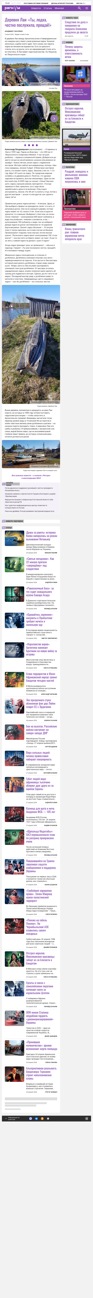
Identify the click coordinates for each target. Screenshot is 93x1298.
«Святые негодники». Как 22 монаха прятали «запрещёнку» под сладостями (40, 563)
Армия (66, 148)
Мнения (59, 8)
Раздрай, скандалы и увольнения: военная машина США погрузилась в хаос (76, 176)
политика (70, 167)
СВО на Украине (83, 3)
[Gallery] (31, 118)
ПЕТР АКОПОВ (70, 61)
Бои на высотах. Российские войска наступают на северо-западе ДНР (41, 789)
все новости (69, 36)
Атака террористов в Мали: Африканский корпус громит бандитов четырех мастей (41, 707)
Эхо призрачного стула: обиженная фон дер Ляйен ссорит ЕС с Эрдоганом (40, 763)
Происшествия (70, 208)
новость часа (72, 17)
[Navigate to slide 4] (37, 145)
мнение (69, 42)
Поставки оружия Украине (36, 3)
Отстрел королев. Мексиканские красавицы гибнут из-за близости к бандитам (40, 1107)
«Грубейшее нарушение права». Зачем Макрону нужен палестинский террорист (39, 1014)
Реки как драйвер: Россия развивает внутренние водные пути (29, 511)
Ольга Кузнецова (50, 698)
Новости (36, 8)
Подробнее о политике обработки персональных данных (50, 1280)
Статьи (48, 8)
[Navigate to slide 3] (33, 145)
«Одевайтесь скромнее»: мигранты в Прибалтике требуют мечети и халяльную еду (39, 649)
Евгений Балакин (50, 832)
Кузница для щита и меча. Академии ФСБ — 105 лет (40, 899)
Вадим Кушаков (50, 915)
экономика (71, 224)
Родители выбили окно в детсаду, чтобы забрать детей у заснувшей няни (75, 214)
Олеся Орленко (51, 1033)
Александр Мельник (49, 724)
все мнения (84, 61)
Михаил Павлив (51, 553)
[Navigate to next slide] (54, 118)
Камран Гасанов (50, 780)
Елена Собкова (51, 1241)
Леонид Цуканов (50, 609)
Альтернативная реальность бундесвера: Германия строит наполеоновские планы (41, 1251)
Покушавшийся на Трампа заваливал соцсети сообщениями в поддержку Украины (41, 985)
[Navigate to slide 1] (25, 145)
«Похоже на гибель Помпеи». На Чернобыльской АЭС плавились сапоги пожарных (37, 1045)
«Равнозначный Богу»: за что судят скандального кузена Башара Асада (40, 591)
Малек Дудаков (51, 1004)
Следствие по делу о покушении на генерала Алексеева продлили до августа (76, 27)
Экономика (68, 85)
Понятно (81, 1279)
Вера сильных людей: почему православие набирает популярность (39, 815)
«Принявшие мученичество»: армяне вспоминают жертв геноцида (41, 1224)
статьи (9, 527)
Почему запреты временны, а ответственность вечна (74, 51)
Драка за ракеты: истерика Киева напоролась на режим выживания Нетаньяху (41, 536)
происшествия (72, 104)
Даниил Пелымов (50, 1066)
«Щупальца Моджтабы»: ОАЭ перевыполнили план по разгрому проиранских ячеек (40, 925)
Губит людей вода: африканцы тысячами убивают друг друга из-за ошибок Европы (40, 873)
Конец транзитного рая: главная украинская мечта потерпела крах (75, 233)
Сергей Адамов (51, 806)
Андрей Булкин (51, 582)
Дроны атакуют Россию (62, 3)
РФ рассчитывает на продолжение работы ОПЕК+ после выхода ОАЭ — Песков (75, 93)
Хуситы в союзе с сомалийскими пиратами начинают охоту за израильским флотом (39, 1136)
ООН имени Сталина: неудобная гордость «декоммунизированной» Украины (40, 1166)
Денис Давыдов (51, 1185)
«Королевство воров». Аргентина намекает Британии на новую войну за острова (41, 679)
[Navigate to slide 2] (29, 145)
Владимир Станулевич (14, 31)
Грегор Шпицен (51, 1270)
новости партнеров (14, 521)
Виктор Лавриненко (49, 668)
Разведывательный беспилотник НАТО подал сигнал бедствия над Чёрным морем (75, 156)
